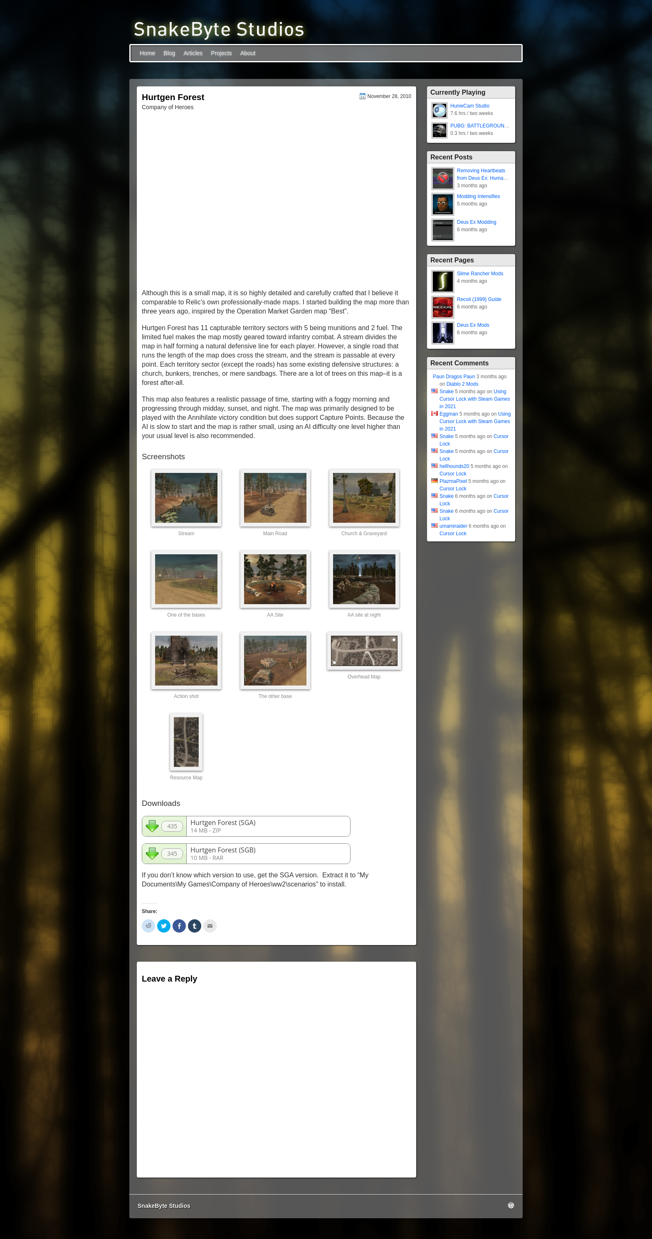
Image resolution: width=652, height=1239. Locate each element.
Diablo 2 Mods (463, 384)
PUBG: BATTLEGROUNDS (480, 126)
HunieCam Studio (469, 106)
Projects (221, 53)
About (248, 53)
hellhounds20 (454, 466)
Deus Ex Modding (476, 222)
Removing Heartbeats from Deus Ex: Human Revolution (481, 178)
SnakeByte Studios (164, 1205)
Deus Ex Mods (473, 325)
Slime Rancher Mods (480, 274)
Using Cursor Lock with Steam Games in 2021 (475, 399)
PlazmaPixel (453, 481)
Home (147, 53)
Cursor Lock (453, 474)
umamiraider (453, 526)
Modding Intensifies (478, 196)
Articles (193, 53)
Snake (447, 391)
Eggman (449, 414)
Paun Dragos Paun (454, 377)
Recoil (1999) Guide (479, 299)
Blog (169, 53)
